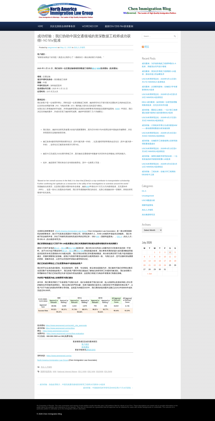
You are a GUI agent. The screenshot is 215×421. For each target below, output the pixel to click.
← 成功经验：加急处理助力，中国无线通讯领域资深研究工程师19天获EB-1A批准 (71, 384)
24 (165, 265)
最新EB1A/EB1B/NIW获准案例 (119, 26)
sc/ (67, 331)
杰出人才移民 (79, 47)
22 (155, 265)
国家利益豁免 (46, 371)
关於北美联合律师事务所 (62, 26)
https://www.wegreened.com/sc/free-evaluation (65, 334)
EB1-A (119, 237)
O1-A (144, 191)
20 (144, 265)
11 (170, 257)
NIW (98, 68)
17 (165, 261)
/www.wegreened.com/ (57, 331)
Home (40, 26)
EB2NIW (99, 371)
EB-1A (56, 248)
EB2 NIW (91, 371)
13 (144, 261)
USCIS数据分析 (148, 200)
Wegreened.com (90, 26)
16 (160, 261)
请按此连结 (91, 350)
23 (160, 265)
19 (175, 261)
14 (150, 261)
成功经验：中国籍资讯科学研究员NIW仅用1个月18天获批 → (108, 388)
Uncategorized (148, 196)
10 (165, 257)
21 (150, 265)
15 (155, 261)
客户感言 (85, 344)
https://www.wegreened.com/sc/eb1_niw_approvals (66, 325)
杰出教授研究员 (148, 215)
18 (170, 261)
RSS (145, 46)
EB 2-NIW (82, 371)
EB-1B (63, 248)
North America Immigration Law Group (71, 231)
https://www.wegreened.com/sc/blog (60, 328)
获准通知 (85, 347)
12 (175, 257)
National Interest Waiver (67, 371)
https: (45, 331)
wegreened (52, 47)
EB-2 (94, 68)
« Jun (149, 274)
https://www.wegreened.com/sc (59, 356)
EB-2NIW (108, 371)
